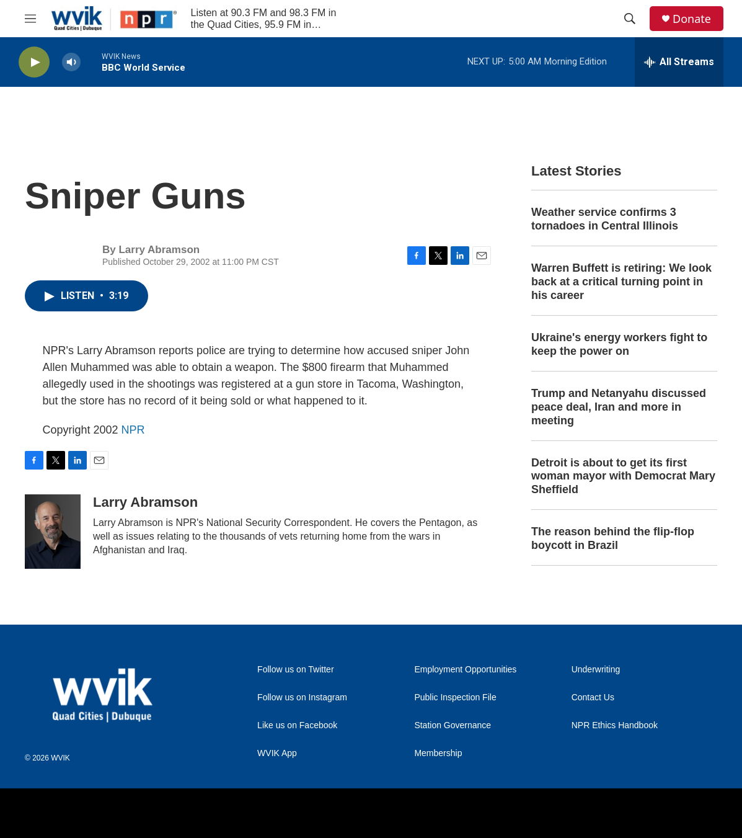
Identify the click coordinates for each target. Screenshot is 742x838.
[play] (34, 62)
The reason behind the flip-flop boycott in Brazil (612, 538)
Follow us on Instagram (302, 697)
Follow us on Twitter (295, 669)
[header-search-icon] (630, 18)
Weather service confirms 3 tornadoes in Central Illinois (604, 219)
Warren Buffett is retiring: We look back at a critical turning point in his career (621, 281)
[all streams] (679, 62)
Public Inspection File (455, 697)
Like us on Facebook (297, 725)
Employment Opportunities (465, 669)
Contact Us (593, 697)
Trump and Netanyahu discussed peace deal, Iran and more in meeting (618, 407)
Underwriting (596, 669)
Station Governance (452, 725)
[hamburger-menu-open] (30, 18)
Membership (438, 753)
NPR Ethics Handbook (615, 725)
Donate (692, 18)
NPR (133, 430)
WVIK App (277, 753)
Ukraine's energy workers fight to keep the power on (619, 344)
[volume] (71, 62)
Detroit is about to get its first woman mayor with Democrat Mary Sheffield (623, 476)
